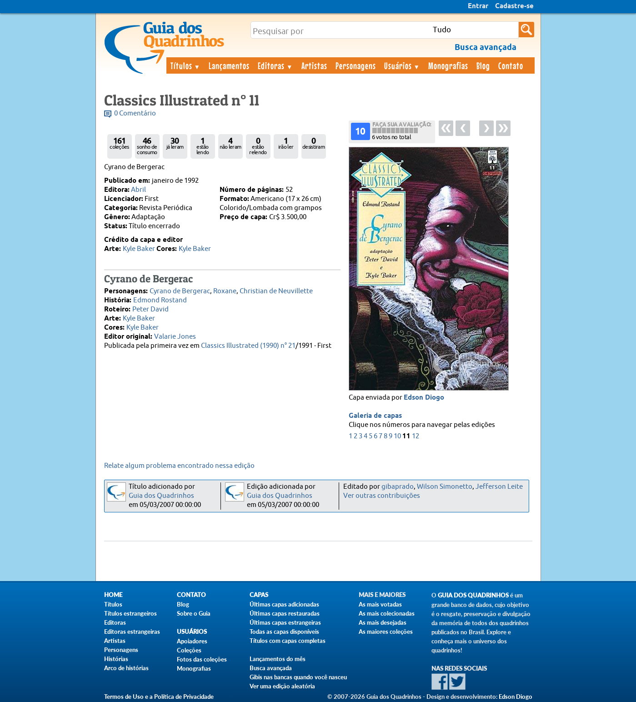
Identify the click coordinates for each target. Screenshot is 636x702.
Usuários (402, 65)
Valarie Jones (175, 336)
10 (397, 436)
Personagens (356, 65)
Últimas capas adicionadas (284, 604)
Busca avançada (271, 668)
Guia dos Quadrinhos (161, 495)
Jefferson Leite (499, 486)
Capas (259, 595)
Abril (138, 190)
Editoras (275, 65)
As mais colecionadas (387, 613)
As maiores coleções (386, 631)
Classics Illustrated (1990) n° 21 (248, 345)
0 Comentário (135, 113)
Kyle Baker (139, 249)
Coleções (189, 650)
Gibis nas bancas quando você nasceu (298, 677)
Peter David (150, 309)
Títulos (185, 65)
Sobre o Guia (193, 613)
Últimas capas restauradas (285, 613)
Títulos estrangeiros (130, 613)
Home (113, 595)
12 (415, 436)
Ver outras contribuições (381, 495)
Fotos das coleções (202, 659)
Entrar (478, 6)
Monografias (448, 65)
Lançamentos (229, 65)
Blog (483, 65)
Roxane (224, 291)
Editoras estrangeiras (132, 631)
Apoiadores (192, 641)
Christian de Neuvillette (276, 291)
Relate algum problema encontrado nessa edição (179, 465)
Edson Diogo (424, 397)
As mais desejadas (382, 622)
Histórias (116, 658)
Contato (510, 65)
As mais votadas (380, 604)
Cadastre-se (514, 6)
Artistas (314, 65)
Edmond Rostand (160, 300)
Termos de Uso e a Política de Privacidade (159, 696)
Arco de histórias (126, 668)
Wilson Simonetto (444, 486)
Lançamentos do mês (277, 658)
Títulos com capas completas (288, 640)
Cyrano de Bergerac (180, 291)
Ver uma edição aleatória (282, 686)
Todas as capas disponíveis (284, 631)
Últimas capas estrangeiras (285, 622)
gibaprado (397, 486)
